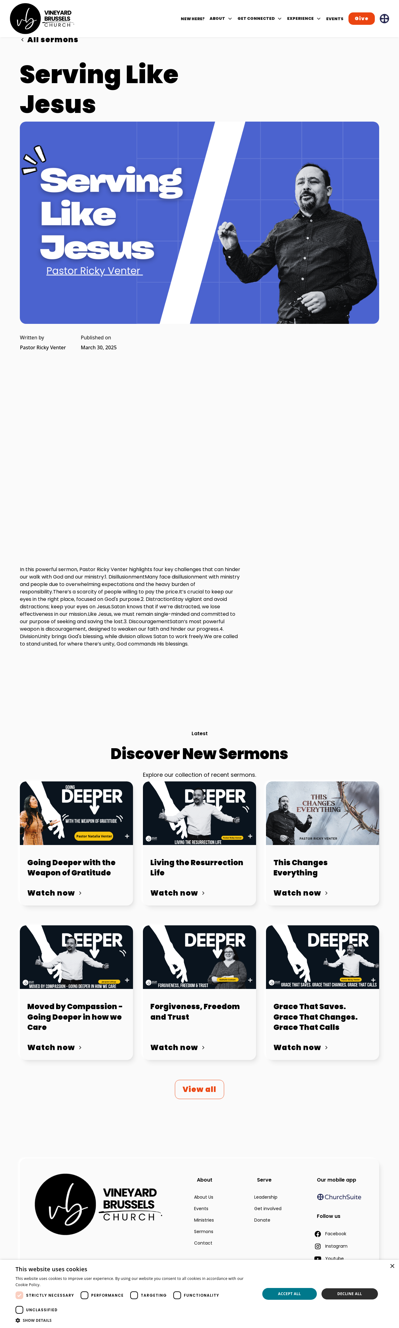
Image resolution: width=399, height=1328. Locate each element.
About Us (203, 1197)
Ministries (204, 1220)
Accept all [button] (289, 1293)
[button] (221, 18)
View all (199, 1089)
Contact (203, 1243)
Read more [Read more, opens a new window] (53, 1284)
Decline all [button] (349, 1293)
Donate (262, 1220)
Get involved (268, 1208)
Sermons (203, 1231)
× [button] (392, 1266)
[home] (42, 18)
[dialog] (199, 1294)
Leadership (265, 1197)
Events (201, 1208)
